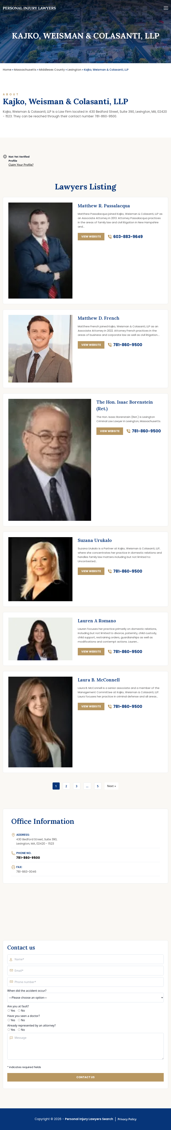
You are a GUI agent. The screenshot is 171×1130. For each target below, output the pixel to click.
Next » (111, 786)
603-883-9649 (128, 236)
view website (91, 236)
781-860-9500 (127, 345)
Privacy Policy (127, 1119)
